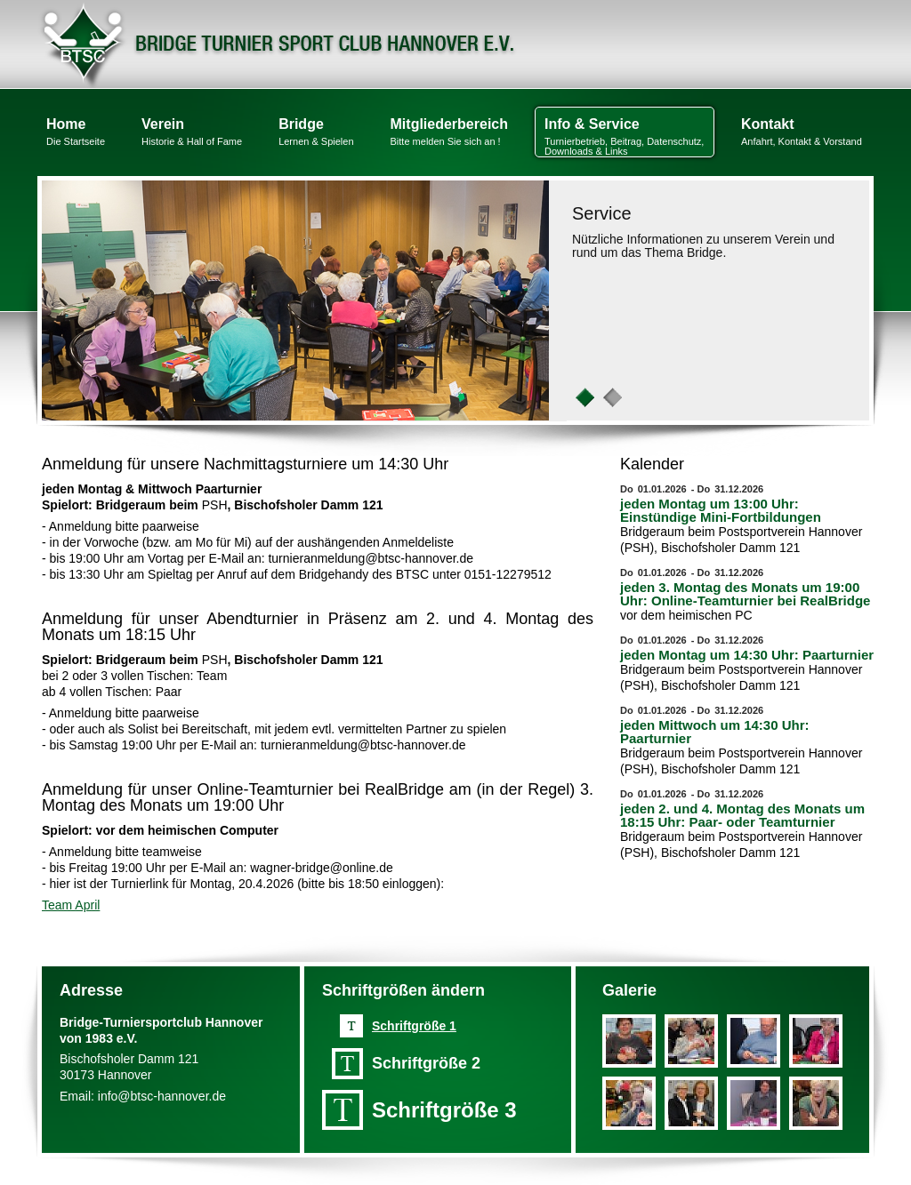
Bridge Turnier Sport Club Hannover (278, 44)
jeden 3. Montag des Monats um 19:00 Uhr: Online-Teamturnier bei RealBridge (745, 594)
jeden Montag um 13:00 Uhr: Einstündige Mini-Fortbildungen (720, 510)
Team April (71, 905)
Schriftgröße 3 (444, 1110)
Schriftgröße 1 (414, 1026)
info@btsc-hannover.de (162, 1096)
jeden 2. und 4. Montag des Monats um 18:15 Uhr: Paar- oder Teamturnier (742, 815)
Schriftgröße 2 (426, 1063)
